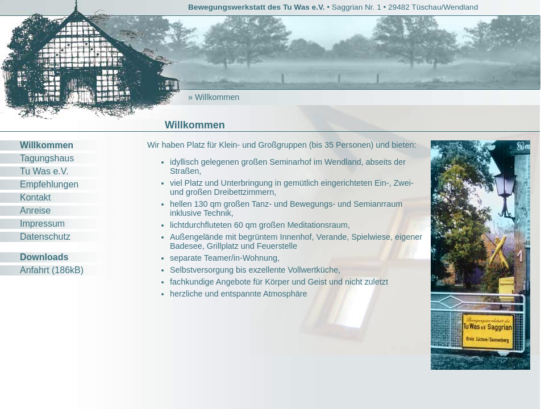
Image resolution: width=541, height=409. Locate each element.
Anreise (35, 210)
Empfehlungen (49, 184)
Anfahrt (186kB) (52, 270)
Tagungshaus (47, 158)
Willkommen (46, 145)
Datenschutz (45, 236)
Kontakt (35, 197)
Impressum (42, 223)
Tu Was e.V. (44, 171)
